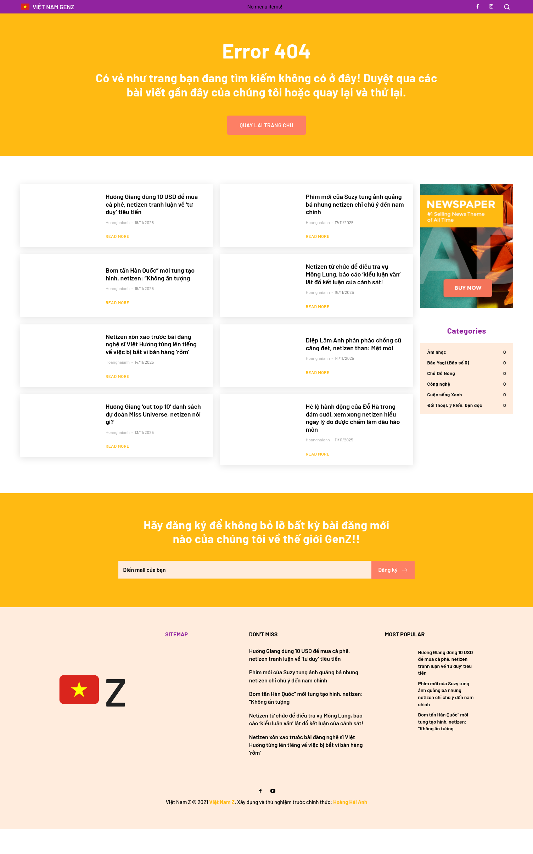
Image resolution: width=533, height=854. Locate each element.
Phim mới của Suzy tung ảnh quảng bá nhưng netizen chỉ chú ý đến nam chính (355, 224)
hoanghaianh (118, 243)
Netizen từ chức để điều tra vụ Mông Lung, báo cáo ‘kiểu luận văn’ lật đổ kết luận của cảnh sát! (353, 295)
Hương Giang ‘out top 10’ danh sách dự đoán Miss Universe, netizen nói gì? (153, 435)
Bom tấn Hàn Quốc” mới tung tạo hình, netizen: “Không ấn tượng (150, 295)
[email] (244, 594)
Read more (117, 257)
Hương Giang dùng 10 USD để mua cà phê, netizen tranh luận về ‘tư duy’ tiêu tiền (152, 224)
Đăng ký (393, 594)
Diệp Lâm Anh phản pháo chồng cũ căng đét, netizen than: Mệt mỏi (353, 365)
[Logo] (47, 6)
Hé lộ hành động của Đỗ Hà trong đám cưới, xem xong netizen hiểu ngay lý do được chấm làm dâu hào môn (353, 439)
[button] (506, 6)
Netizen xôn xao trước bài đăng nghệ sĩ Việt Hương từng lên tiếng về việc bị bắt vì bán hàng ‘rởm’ (151, 365)
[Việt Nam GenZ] (91, 715)
